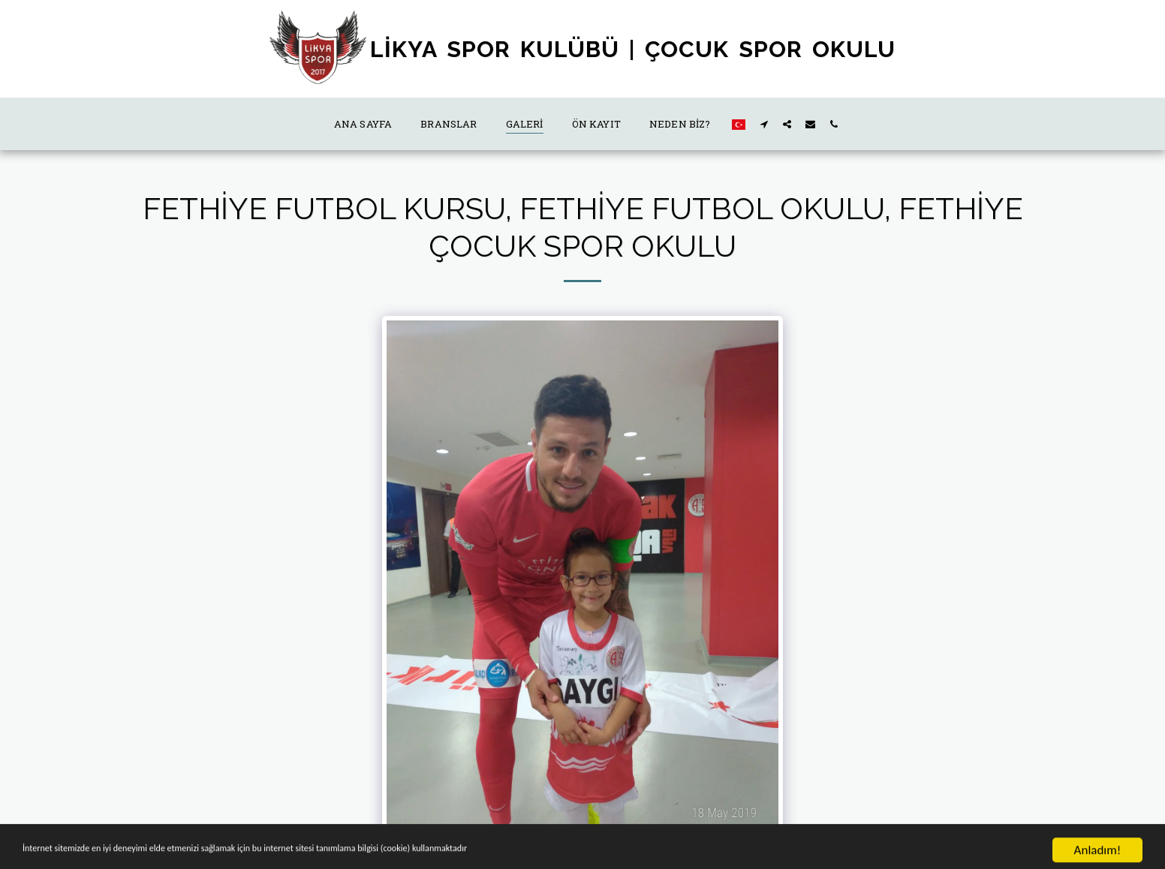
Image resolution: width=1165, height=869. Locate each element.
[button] (764, 124)
